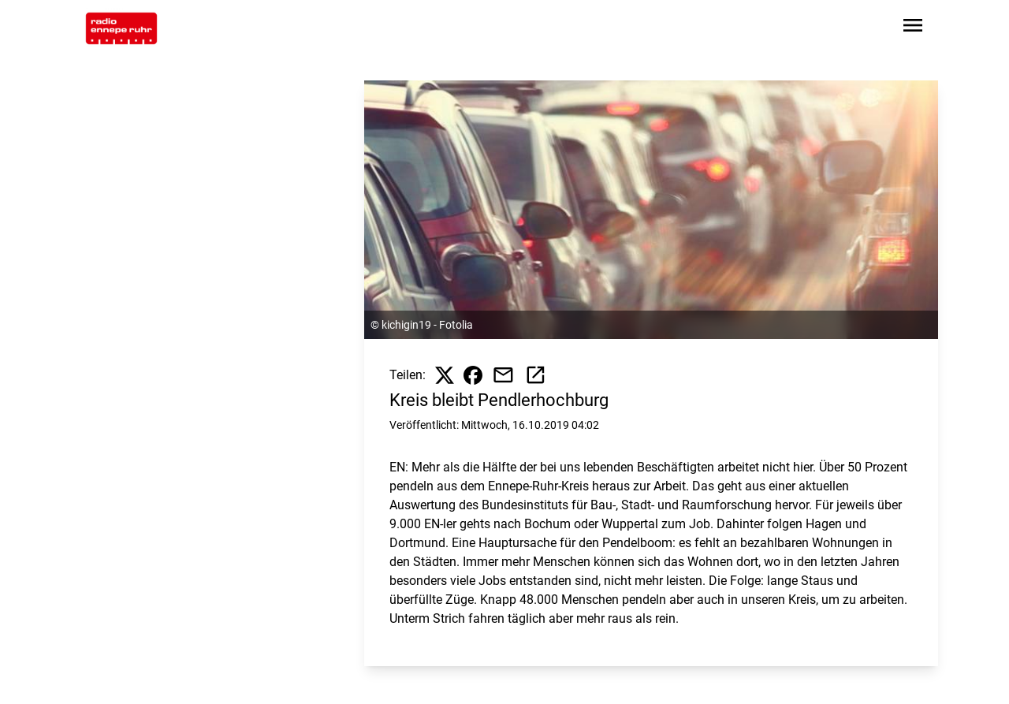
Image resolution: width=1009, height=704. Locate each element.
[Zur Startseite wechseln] (121, 28)
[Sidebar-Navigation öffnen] (912, 28)
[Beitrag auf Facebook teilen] (473, 375)
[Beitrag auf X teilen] (444, 375)
